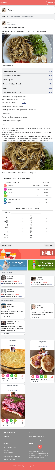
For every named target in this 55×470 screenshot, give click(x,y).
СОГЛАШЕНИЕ (7, 460)
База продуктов (27, 16)
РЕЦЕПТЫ (6, 436)
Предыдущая (6, 245)
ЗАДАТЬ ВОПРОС (8, 456)
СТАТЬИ (6, 443)
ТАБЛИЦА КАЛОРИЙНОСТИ (36, 436)
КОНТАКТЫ (17, 456)
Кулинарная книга (13, 16)
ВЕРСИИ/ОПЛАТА (8, 452)
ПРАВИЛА (14, 460)
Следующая (49, 245)
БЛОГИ (5, 440)
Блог (3, 16)
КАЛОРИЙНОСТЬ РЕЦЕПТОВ (36, 440)
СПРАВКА (6, 450)
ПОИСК (31, 433)
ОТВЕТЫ (31, 443)
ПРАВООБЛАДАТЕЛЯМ (10, 447)
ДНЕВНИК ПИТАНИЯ (9, 433)
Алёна (11, 10)
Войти (50, 3)
